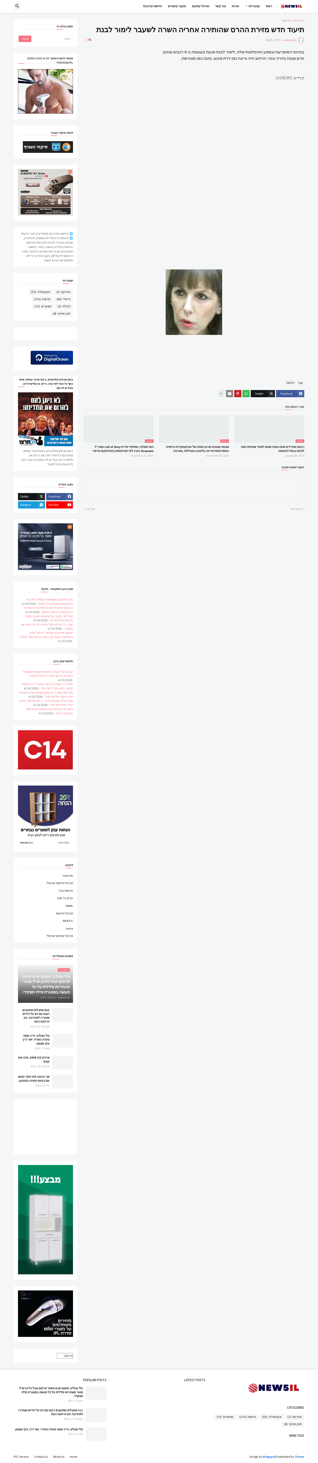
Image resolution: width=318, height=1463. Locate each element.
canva (69, 928)
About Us (59, 1456)
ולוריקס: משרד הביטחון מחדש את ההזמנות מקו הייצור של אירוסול (46, 694)
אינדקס (63, 292)
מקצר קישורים (177, 6)
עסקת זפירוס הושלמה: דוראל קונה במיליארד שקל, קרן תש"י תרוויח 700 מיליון (47, 635)
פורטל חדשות (64, 913)
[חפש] (51, 39)
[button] (17, 6)
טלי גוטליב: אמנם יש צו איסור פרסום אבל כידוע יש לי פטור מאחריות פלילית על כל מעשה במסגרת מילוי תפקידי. (51, 1392)
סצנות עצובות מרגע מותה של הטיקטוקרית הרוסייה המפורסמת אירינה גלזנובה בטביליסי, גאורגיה (197, 449)
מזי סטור (67, 876)
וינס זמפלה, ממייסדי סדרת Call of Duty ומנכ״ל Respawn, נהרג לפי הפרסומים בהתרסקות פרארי (123, 449)
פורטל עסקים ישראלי (60, 935)
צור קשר (220, 6)
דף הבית (299, 21)
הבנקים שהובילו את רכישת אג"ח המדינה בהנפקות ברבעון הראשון (48, 610)
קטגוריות (254, 6)
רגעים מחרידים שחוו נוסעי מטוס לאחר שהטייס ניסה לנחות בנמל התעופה (272, 449)
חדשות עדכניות (152, 6)
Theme (299, 1456)
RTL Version (21, 1456)
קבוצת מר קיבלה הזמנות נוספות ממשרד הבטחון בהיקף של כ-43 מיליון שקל (47, 674)
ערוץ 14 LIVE (65, 898)
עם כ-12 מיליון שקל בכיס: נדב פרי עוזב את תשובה (47, 626)
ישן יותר (90, 509)
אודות (235, 6)
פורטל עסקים (200, 6)
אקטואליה (40, 292)
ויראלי (63, 299)
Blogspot (269, 1457)
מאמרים (43, 306)
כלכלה (64, 306)
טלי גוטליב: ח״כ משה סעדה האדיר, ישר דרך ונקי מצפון (36, 1039)
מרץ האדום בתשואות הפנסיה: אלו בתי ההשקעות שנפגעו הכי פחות (49, 601)
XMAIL (69, 905)
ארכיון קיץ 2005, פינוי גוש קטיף (34, 1059)
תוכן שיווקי (61, 313)
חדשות (286, 21)
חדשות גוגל (66, 890)
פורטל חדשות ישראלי (60, 883)
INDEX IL (68, 921)
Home (73, 1456)
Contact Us (41, 1456)
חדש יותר (296, 509)
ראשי (269, 6)
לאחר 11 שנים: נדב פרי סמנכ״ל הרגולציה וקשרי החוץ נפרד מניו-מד (47, 686)
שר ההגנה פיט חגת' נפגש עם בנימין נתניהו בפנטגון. (34, 1078)
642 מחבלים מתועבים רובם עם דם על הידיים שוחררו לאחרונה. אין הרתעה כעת (36, 1016)
